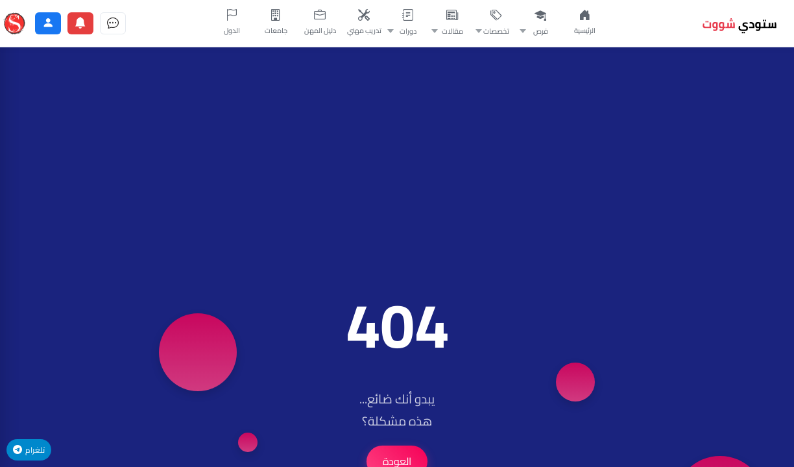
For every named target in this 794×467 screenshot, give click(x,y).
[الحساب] (48, 23)
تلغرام (29, 450)
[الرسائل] (113, 23)
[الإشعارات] (80, 23)
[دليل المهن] (319, 23)
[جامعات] (275, 23)
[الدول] (231, 23)
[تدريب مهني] (363, 23)
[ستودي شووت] (14, 23)
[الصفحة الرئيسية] (584, 23)
